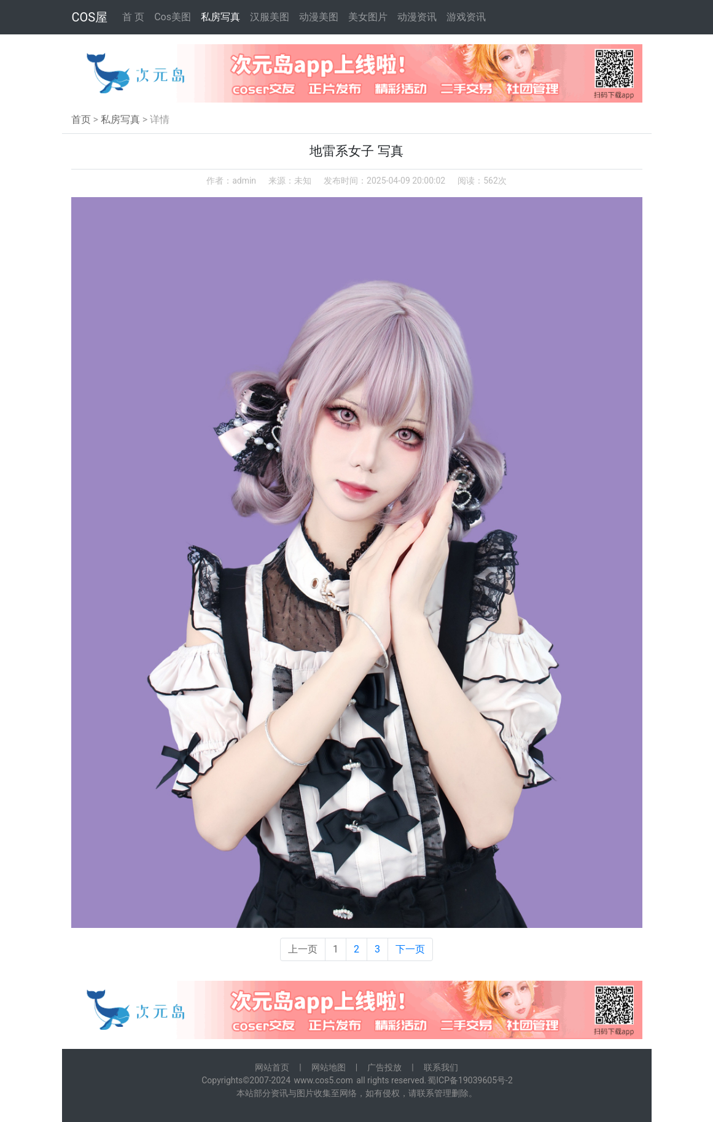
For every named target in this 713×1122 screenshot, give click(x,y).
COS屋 (90, 17)
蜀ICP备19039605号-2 (469, 1080)
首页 (81, 119)
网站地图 (328, 1067)
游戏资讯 (466, 17)
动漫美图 (318, 17)
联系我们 (441, 1067)
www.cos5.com (323, 1080)
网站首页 (272, 1067)
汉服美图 (269, 17)
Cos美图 (172, 17)
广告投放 (384, 1067)
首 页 (133, 17)
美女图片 (368, 17)
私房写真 (220, 17)
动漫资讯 (417, 17)
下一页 (410, 949)
